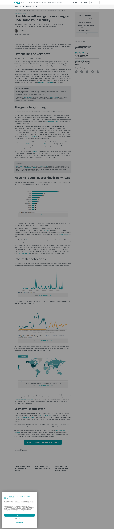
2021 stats (35, 181)
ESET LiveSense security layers (25, 448)
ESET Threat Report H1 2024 (45, 245)
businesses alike (43, 196)
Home (15, 10)
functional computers (52, 151)
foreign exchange (64, 265)
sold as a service (28, 127)
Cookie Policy (24, 510)
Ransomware (19, 196)
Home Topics (22, 10)
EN (91, 2)
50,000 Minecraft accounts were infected (37, 174)
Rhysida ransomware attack (29, 198)
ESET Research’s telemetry (45, 113)
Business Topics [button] (31, 6)
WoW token (46, 261)
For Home (74, 2)
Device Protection (30, 10)
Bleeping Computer (31, 167)
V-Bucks (28, 270)
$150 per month (54, 127)
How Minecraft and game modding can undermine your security (50, 10)
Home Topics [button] (18, 6)
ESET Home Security (45, 446)
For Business (84, 2)
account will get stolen (23, 284)
